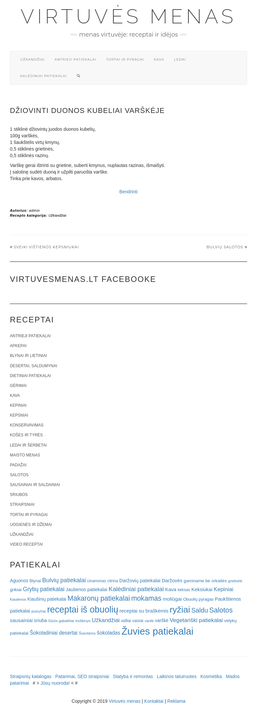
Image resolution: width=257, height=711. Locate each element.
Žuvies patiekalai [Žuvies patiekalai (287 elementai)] (157, 631)
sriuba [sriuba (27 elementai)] (40, 620)
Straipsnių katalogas (30, 676)
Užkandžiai (32, 59)
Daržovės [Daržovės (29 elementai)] (172, 580)
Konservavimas (26, 425)
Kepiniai (18, 405)
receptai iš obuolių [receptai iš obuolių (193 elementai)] (82, 610)
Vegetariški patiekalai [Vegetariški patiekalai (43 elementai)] (196, 620)
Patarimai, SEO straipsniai (82, 676)
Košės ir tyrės (26, 435)
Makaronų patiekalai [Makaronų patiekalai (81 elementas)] (99, 598)
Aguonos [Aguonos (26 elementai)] (19, 580)
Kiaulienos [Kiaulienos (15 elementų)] (18, 599)
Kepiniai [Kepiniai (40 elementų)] (224, 589)
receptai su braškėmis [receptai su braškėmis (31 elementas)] (144, 611)
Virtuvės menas (129, 16)
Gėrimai (18, 385)
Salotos (19, 475)
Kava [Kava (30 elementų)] (170, 589)
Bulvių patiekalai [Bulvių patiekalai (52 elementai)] (64, 580)
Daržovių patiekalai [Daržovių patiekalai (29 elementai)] (139, 580)
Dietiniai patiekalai (30, 375)
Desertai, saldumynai (33, 366)
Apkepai (18, 345)
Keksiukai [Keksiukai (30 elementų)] (202, 589)
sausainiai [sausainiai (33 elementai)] (21, 620)
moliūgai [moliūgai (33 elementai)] (172, 599)
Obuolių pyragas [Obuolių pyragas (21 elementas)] (198, 599)
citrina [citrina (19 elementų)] (112, 581)
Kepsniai (19, 415)
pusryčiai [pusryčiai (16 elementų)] (38, 611)
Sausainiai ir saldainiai (35, 484)
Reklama (176, 701)
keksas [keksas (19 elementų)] (184, 590)
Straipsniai (22, 504)
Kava (159, 59)
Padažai (18, 465)
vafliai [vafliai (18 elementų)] (126, 620)
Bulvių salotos (225, 247)
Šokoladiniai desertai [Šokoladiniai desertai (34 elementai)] (53, 633)
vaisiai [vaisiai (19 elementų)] (137, 620)
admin (34, 210)
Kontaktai (153, 701)
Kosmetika (211, 676)
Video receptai (26, 544)
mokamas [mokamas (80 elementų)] (146, 598)
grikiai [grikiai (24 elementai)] (16, 589)
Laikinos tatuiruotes (177, 676)
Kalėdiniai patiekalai (43, 76)
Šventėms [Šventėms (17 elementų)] (87, 633)
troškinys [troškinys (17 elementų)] (83, 621)
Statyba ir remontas (133, 676)
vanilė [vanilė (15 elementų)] (149, 621)
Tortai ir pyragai (125, 59)
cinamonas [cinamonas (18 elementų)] (96, 581)
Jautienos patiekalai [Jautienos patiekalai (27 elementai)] (86, 589)
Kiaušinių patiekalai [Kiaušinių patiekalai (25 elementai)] (46, 599)
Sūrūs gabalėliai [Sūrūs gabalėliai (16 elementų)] (61, 621)
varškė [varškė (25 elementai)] (162, 620)
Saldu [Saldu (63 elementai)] (199, 610)
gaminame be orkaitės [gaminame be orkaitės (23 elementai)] (205, 580)
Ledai (180, 59)
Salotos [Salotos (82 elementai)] (221, 610)
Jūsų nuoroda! (55, 683)
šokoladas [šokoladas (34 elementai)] (108, 633)
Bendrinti (128, 191)
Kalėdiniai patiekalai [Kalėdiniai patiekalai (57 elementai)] (136, 589)
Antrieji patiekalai (75, 59)
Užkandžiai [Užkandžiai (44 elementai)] (106, 620)
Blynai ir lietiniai (28, 355)
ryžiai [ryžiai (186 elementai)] (180, 610)
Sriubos (19, 494)
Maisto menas (25, 455)
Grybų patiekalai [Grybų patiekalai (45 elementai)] (43, 589)
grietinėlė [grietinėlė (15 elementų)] (235, 581)
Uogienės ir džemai (31, 524)
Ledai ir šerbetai (28, 445)
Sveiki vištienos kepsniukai (46, 247)
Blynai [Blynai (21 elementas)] (35, 580)
